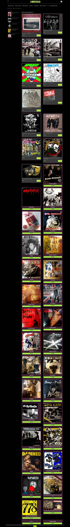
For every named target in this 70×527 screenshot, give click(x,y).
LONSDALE (13, 34)
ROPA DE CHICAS (18, 5)
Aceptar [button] (35, 526)
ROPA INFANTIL (25, 5)
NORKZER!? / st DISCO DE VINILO (49, 82)
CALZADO (31, 5)
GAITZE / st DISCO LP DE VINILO (49, 100)
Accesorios (36, 5)
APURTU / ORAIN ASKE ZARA (48, 133)
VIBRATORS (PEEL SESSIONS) (48, 30)
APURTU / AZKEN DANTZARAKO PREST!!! (50, 57)
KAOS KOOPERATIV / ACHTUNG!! (27, 178)
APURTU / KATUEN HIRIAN (26, 156)
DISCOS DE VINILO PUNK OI (17, 8)
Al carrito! (38, 35)
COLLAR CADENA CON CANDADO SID (15, 30)
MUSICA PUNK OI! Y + (44, 5)
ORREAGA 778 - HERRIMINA (26, 33)
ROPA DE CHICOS (11, 5)
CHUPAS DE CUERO (15, 18)
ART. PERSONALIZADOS (53, 5)
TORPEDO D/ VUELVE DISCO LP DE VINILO (28, 133)
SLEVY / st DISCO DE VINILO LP (27, 108)
